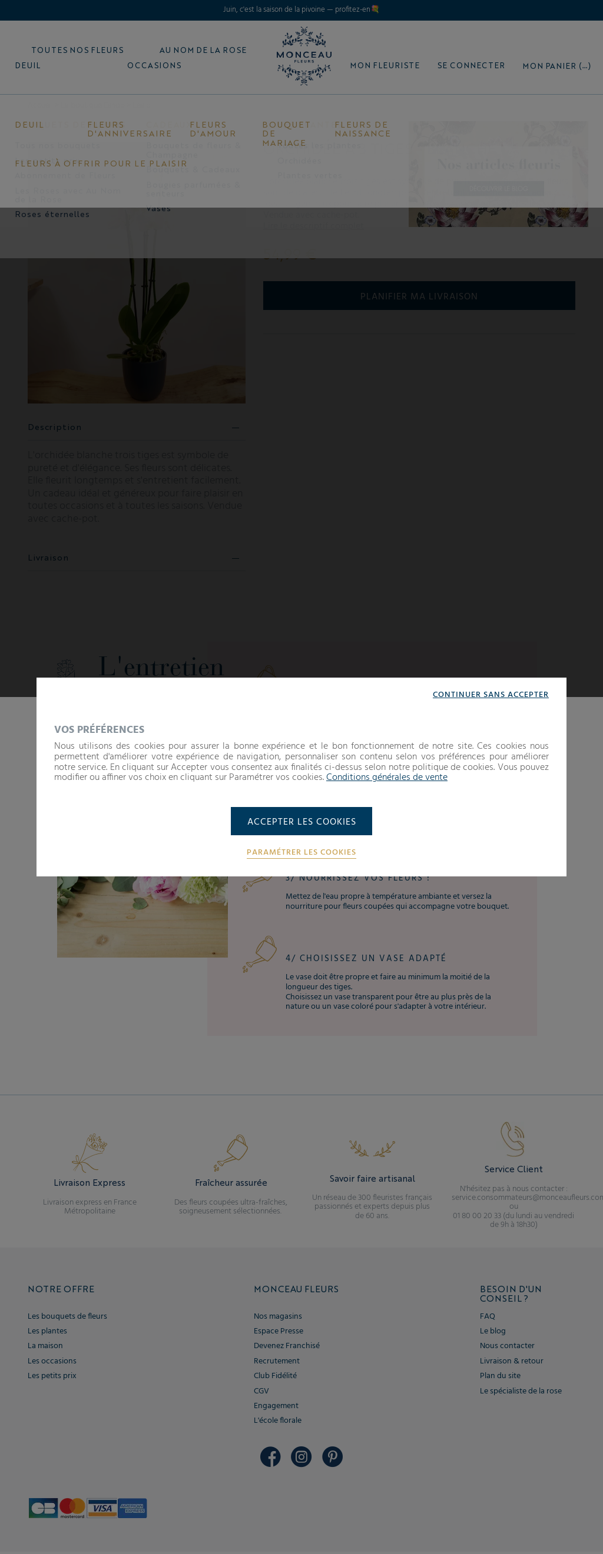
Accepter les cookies (301, 822)
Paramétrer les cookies (301, 853)
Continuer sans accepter (491, 695)
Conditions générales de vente (387, 777)
